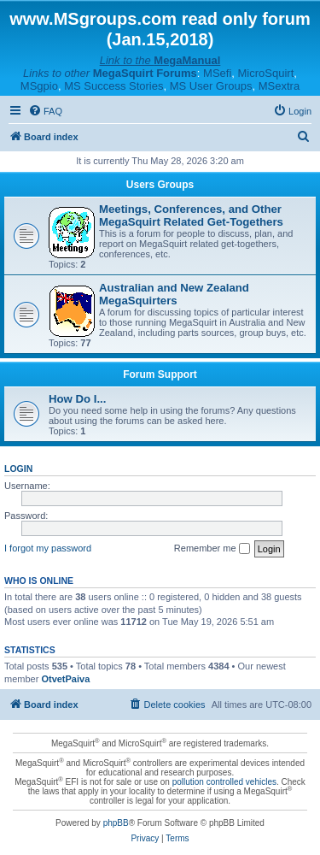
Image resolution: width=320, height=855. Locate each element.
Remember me (212, 549)
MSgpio (39, 86)
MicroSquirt (266, 73)
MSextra (279, 86)
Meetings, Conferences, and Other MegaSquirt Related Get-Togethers (191, 215)
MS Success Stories (113, 86)
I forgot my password (47, 548)
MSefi (217, 73)
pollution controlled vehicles (224, 782)
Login (18, 468)
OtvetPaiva (65, 679)
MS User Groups (211, 86)
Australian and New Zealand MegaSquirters (174, 294)
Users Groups (160, 185)
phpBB (116, 823)
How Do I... (77, 398)
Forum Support (160, 374)
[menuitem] (45, 111)
